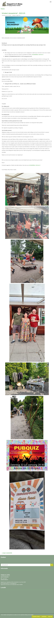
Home (3, 9)
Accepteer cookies (36, 616)
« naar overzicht (7, 553)
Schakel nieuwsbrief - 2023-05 (13, 13)
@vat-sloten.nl (4, 579)
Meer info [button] (50, 616)
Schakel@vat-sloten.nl (37, 54)
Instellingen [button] (44, 616)
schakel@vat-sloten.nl (34, 165)
